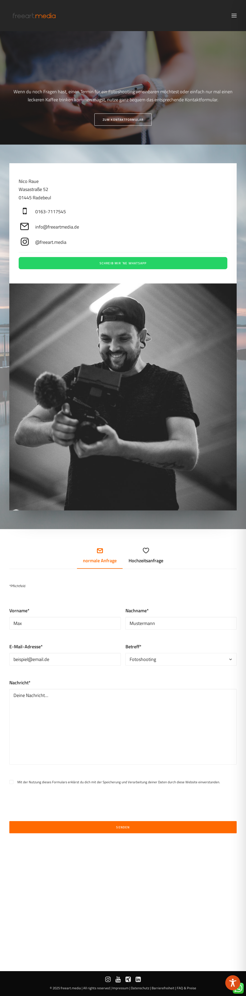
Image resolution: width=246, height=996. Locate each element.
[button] (234, 15)
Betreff (133, 646)
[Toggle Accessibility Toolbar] (233, 983)
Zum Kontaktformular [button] (123, 119)
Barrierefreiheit (163, 988)
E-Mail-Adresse (26, 646)
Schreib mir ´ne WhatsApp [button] (123, 263)
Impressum (120, 988)
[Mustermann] (181, 623)
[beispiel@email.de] (65, 659)
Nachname (137, 610)
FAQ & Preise (186, 988)
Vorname (19, 610)
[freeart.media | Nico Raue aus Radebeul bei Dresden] (34, 15)
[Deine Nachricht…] (123, 727)
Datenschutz (140, 988)
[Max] (65, 623)
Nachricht (20, 682)
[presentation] (48, 796)
